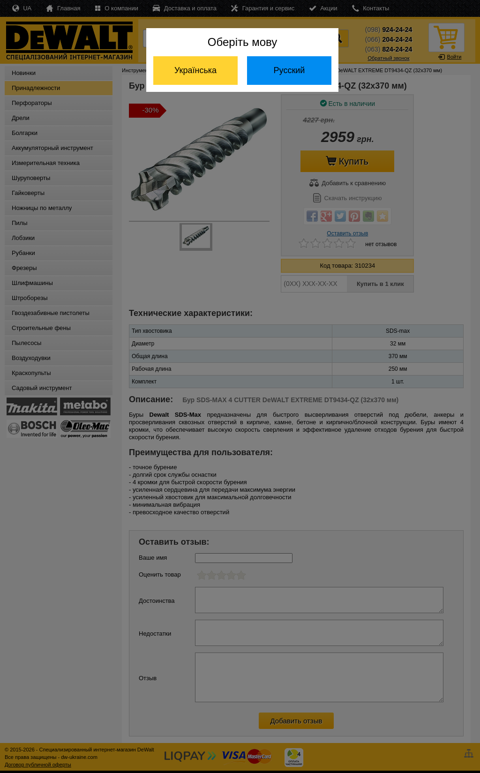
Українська (195, 70)
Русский (289, 70)
